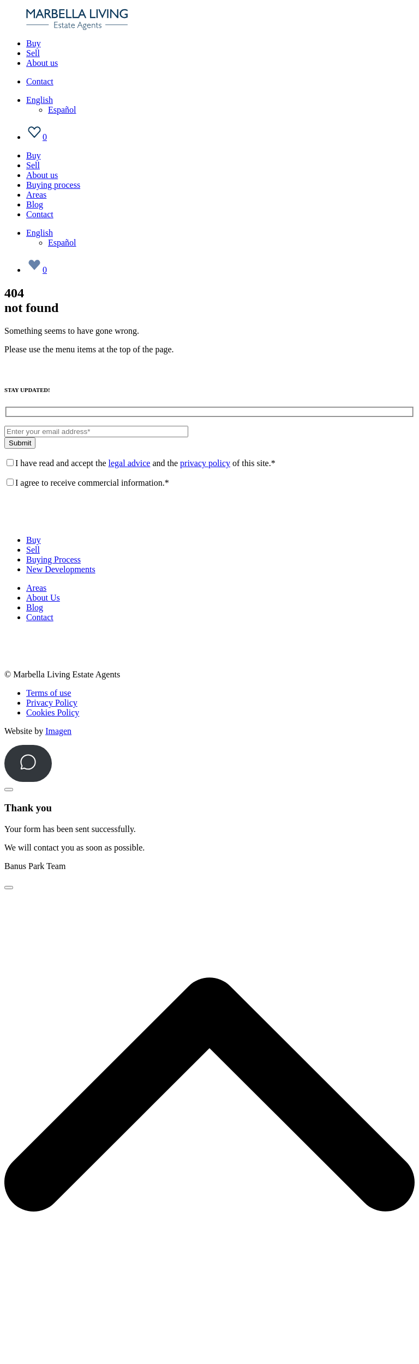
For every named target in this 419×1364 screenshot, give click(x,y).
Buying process (53, 184)
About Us (43, 597)
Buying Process (53, 559)
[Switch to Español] (62, 109)
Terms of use (48, 693)
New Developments (60, 569)
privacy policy (205, 463)
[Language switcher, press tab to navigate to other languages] (39, 100)
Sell (33, 53)
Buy (33, 43)
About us (42, 63)
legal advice (130, 463)
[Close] (8, 789)
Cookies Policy (52, 712)
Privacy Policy (51, 702)
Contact (39, 81)
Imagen (58, 731)
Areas (36, 194)
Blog (34, 204)
